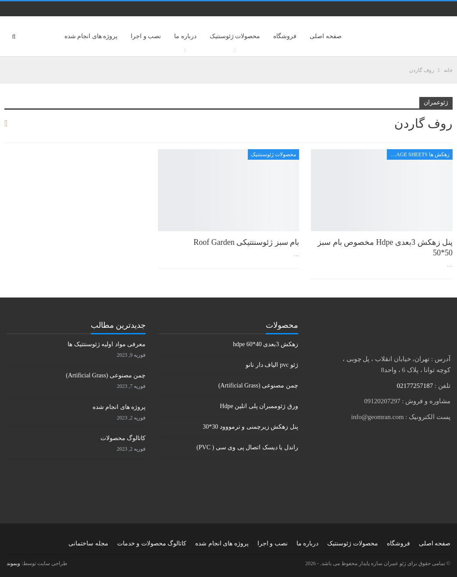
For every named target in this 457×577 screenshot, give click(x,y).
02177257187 (415, 385)
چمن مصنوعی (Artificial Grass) (258, 385)
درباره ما (185, 36)
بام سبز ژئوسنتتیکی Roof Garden (246, 242)
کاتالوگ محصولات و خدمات (152, 543)
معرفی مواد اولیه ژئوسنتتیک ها (107, 344)
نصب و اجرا (146, 36)
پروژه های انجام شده (91, 36)
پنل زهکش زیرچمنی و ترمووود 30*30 (250, 426)
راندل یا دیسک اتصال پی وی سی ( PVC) (247, 447)
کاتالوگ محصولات (123, 438)
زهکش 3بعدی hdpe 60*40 (265, 344)
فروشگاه (284, 36)
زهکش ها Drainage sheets (418, 154)
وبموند (13, 563)
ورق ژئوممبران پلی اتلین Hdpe (259, 406)
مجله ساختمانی (88, 543)
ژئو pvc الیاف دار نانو (272, 365)
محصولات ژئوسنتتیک (273, 154)
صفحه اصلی (326, 36)
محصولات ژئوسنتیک (235, 36)
